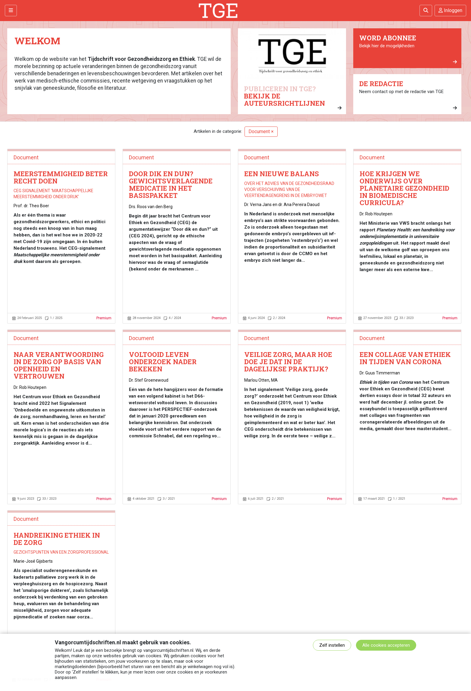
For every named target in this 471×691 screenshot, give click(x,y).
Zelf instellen (332, 645)
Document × (261, 131)
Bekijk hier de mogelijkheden (408, 49)
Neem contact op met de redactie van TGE (408, 95)
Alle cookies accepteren (386, 645)
